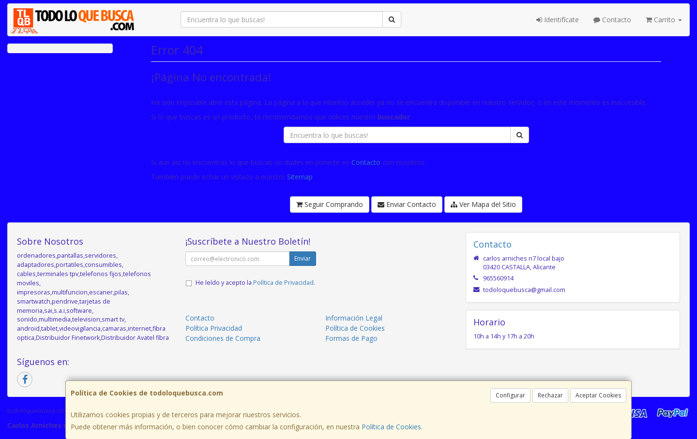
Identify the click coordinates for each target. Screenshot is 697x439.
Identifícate (557, 19)
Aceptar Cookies (598, 395)
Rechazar (550, 395)
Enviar (302, 258)
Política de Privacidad (283, 282)
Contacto (612, 19)
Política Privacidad (213, 328)
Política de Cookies (391, 426)
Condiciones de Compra (222, 338)
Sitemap (300, 176)
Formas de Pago (351, 338)
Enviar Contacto (407, 204)
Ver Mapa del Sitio (483, 204)
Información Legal (353, 317)
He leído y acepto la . (255, 282)
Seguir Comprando (329, 204)
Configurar (510, 395)
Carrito (664, 19)
